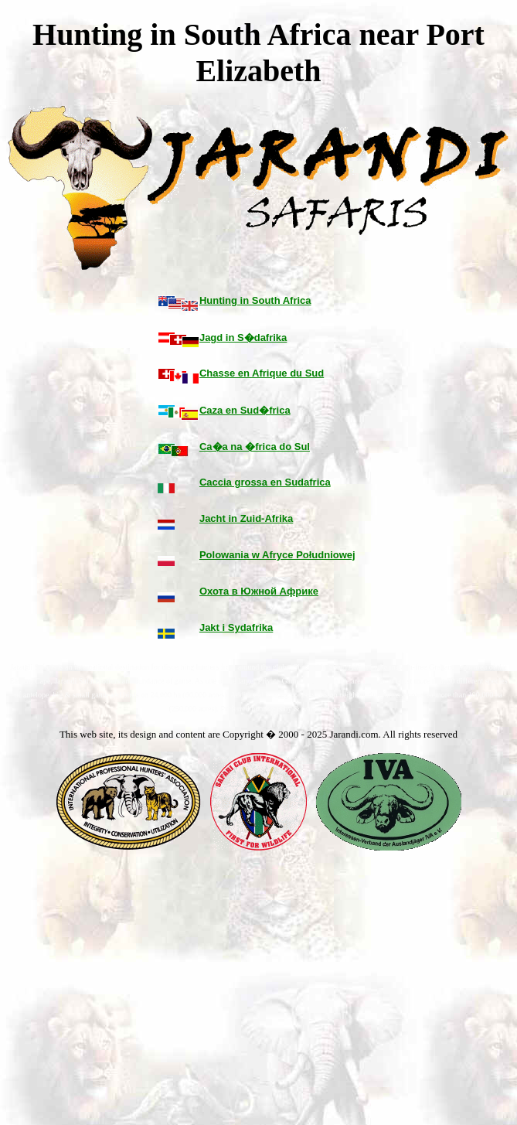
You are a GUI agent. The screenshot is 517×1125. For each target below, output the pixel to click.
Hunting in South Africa (255, 300)
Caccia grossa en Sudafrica (265, 482)
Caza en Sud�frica (245, 410)
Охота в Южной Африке (258, 591)
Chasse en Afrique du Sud (261, 373)
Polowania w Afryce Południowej (277, 555)
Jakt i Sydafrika (236, 627)
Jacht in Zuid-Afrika (246, 518)
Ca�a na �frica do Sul (254, 446)
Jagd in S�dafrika (243, 337)
